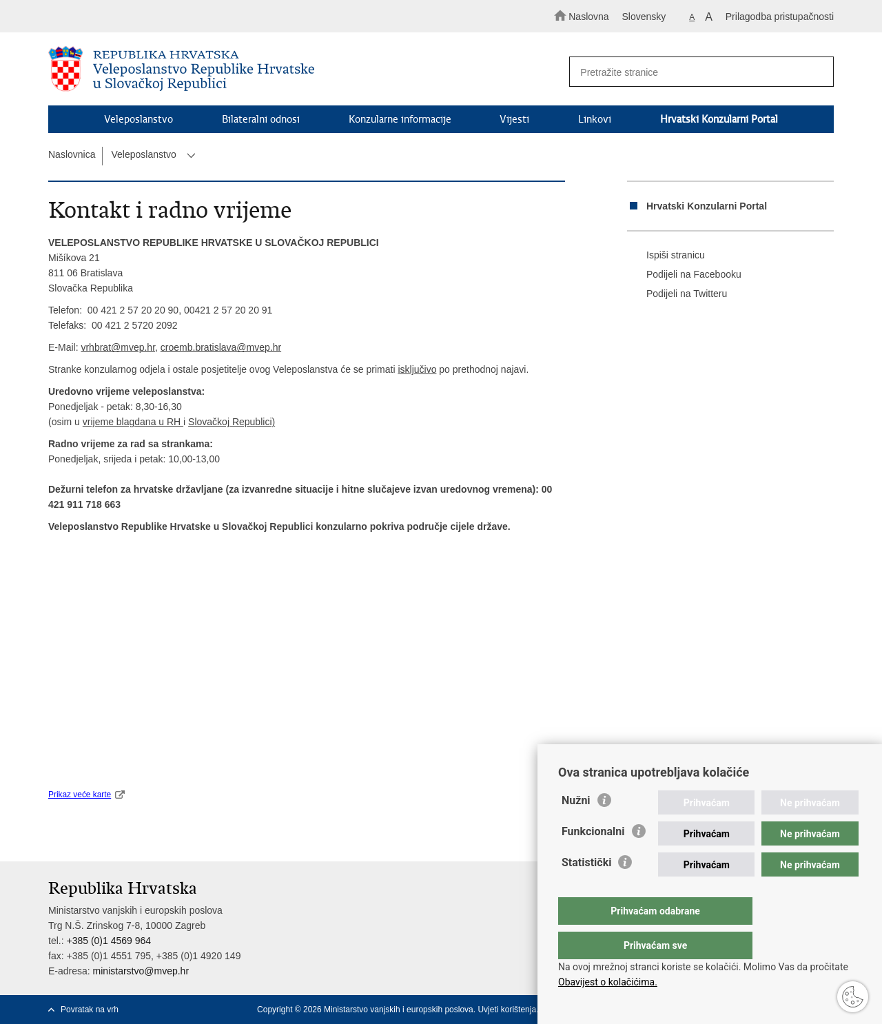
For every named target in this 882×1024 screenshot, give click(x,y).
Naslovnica (71, 154)
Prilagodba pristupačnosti (780, 16)
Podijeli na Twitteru (677, 294)
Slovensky (644, 16)
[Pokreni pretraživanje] (817, 72)
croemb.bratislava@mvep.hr (221, 347)
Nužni (576, 827)
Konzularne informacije (400, 119)
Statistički (586, 890)
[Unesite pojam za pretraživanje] (695, 72)
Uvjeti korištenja (507, 1009)
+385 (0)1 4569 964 (108, 940)
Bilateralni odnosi (261, 119)
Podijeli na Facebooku (684, 275)
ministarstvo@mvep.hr (141, 970)
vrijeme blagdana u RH (133, 421)
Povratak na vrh (90, 1009)
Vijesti (514, 119)
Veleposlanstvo (138, 119)
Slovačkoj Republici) (231, 421)
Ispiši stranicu (666, 255)
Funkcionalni (593, 859)
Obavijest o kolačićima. (607, 981)
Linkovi (594, 119)
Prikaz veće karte (79, 794)
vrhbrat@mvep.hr (118, 347)
